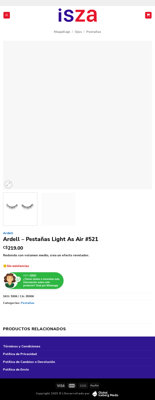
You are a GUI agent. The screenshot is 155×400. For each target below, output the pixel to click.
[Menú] (6, 15)
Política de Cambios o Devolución (29, 362)
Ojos (78, 32)
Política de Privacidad (20, 354)
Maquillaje (62, 32)
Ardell (8, 233)
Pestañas (93, 32)
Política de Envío (16, 369)
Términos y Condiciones (21, 346)
